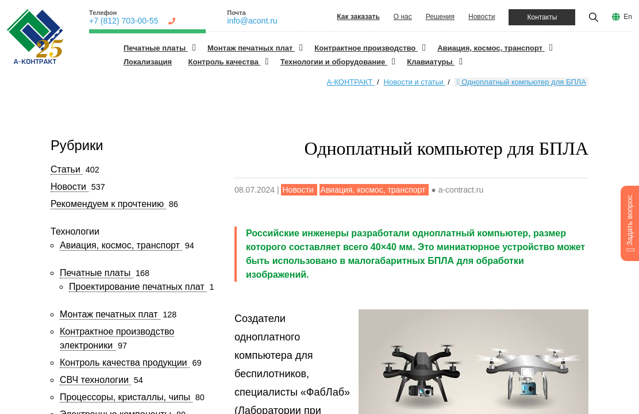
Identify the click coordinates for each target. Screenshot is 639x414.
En (627, 17)
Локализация (148, 61)
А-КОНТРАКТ (350, 82)
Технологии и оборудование (333, 61)
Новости (481, 17)
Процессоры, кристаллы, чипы (126, 397)
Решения (440, 17)
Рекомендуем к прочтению (108, 204)
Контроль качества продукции (125, 362)
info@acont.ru (252, 20)
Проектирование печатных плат (138, 287)
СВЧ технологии (95, 380)
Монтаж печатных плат (251, 48)
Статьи (67, 169)
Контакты (542, 17)
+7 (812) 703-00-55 (123, 20)
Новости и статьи (415, 82)
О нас (403, 17)
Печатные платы (156, 48)
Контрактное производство (366, 48)
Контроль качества (224, 61)
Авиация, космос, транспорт (491, 48)
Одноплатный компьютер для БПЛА (521, 82)
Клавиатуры (431, 61)
